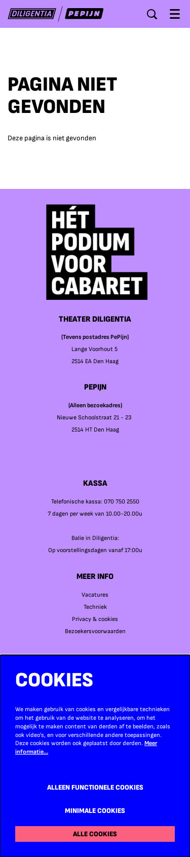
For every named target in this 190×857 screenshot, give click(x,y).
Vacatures (95, 595)
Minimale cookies (95, 810)
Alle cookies (95, 834)
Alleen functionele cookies (95, 787)
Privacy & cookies (95, 619)
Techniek (95, 607)
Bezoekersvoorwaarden (95, 631)
